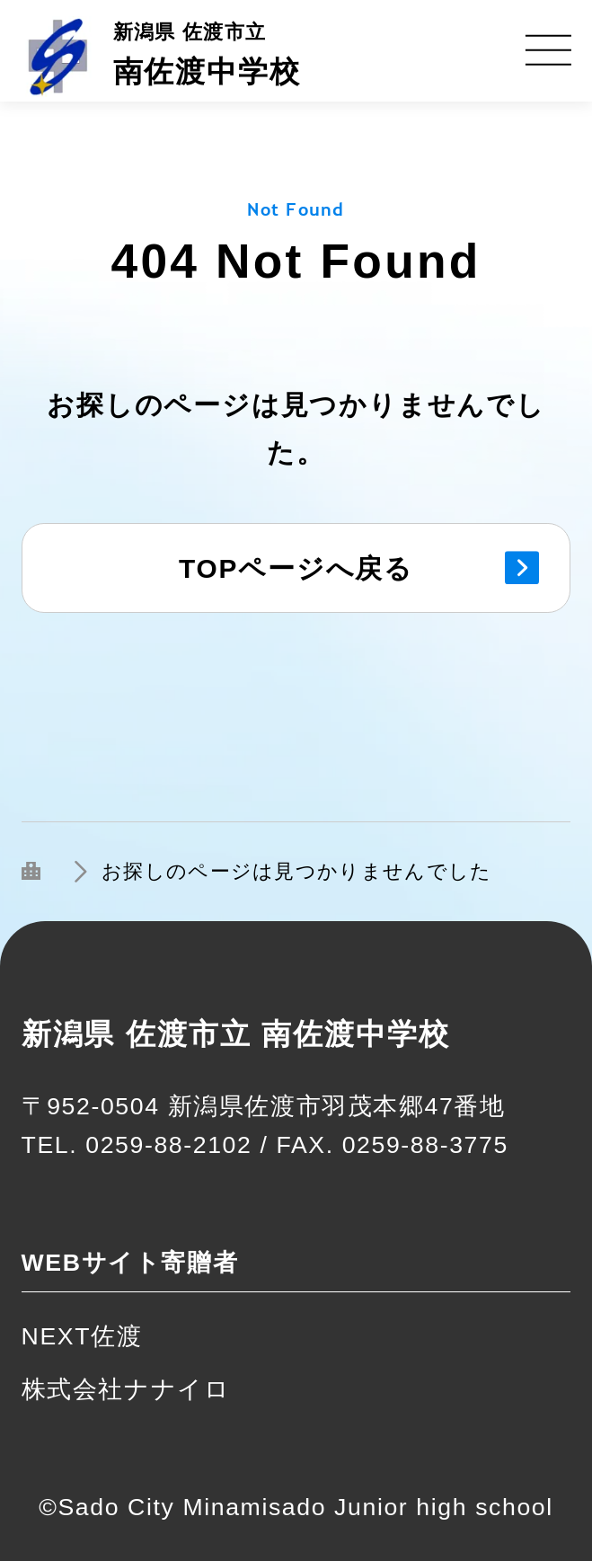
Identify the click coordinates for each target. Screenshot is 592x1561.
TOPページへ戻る (296, 568)
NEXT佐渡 (82, 1336)
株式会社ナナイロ (126, 1389)
